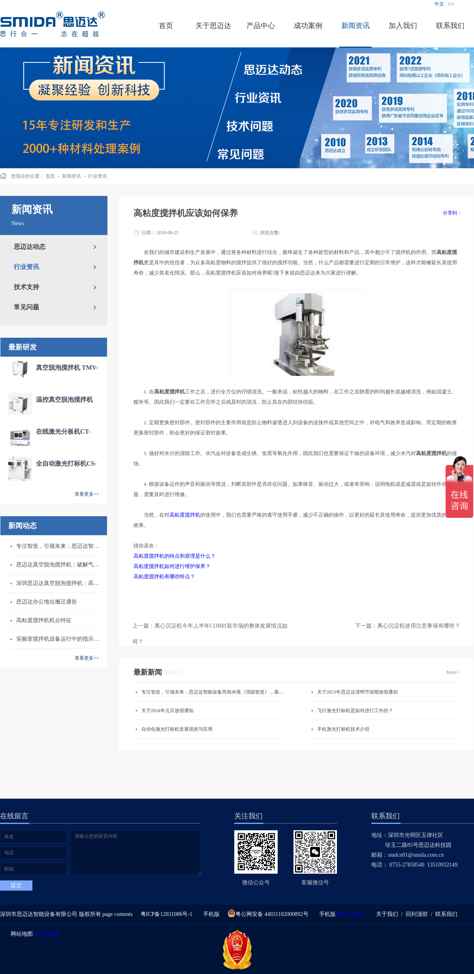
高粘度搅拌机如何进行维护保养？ (172, 566)
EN (451, 4)
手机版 (210, 914)
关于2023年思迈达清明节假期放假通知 (357, 692)
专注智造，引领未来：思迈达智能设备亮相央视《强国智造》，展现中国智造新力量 (59, 546)
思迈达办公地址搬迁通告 (46, 602)
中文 (439, 4)
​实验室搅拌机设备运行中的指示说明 (59, 639)
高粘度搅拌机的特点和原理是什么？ (175, 556)
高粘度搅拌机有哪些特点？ (164, 576)
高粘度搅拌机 (184, 515)
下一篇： (407, 626)
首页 (166, 26)
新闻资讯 (71, 176)
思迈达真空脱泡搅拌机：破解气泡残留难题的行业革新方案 (59, 565)
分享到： (452, 213)
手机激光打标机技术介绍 (343, 729)
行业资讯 (97, 176)
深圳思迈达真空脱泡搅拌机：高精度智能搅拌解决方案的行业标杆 (59, 583)
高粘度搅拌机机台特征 (43, 620)
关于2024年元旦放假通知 (167, 710)
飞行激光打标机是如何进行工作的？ (355, 710)
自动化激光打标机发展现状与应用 (177, 729)
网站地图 (20, 934)
